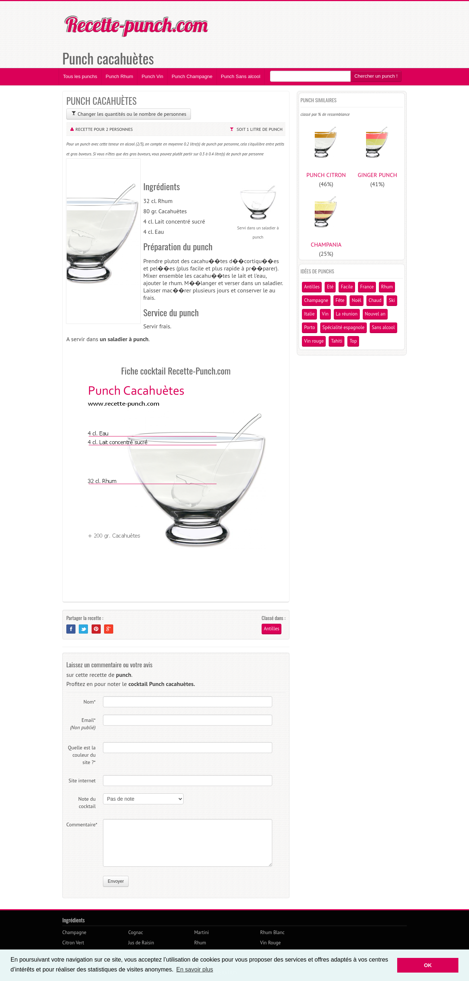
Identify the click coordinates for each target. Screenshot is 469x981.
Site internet (82, 780)
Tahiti (336, 341)
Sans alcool (383, 327)
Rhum (387, 287)
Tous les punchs (80, 76)
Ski (392, 300)
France (367, 287)
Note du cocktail (87, 802)
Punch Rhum (119, 76)
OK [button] (428, 965)
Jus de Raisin (141, 943)
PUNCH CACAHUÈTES (101, 100)
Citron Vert (73, 943)
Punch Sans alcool (241, 76)
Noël (356, 300)
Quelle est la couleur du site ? (82, 755)
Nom (90, 701)
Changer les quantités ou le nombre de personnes (128, 114)
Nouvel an (375, 314)
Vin (325, 314)
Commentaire (81, 824)
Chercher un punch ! (376, 76)
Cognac (135, 932)
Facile (347, 287)
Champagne (316, 300)
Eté (330, 287)
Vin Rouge (270, 943)
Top (353, 341)
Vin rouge (314, 341)
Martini (201, 932)
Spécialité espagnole (343, 327)
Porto (309, 327)
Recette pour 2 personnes (104, 129)
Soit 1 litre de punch (259, 129)
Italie (309, 314)
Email (83, 724)
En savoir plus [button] (194, 969)
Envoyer (116, 881)
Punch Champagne (191, 76)
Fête (340, 300)
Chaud (375, 300)
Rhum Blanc (272, 932)
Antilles (271, 629)
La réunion (347, 314)
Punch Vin (152, 76)
